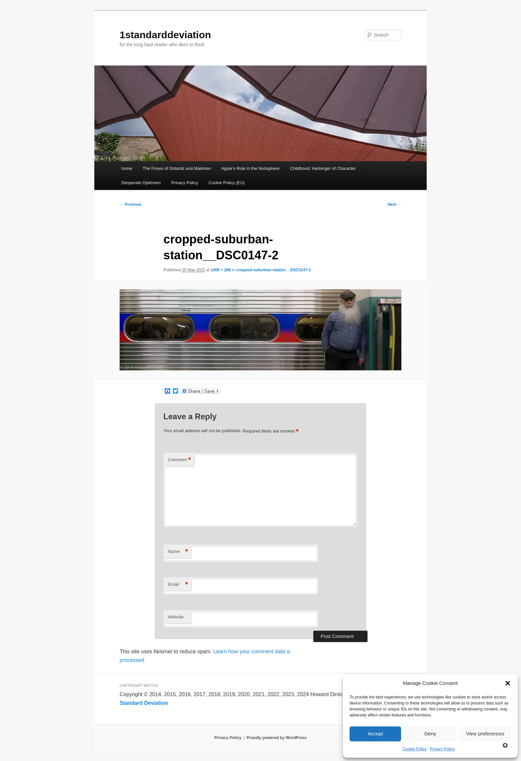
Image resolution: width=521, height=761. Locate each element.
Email (178, 584)
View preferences (485, 733)
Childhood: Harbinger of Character (323, 168)
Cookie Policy (414, 749)
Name (178, 552)
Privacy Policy (442, 749)
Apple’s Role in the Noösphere (250, 168)
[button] (507, 683)
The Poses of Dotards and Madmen (177, 168)
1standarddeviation (165, 34)
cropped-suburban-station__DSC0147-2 (273, 270)
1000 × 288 (221, 270)
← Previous (131, 204)
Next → (394, 204)
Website (176, 616)
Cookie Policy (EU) (227, 182)
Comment (179, 460)
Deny (430, 733)
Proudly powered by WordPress (277, 737)
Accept (375, 733)
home (126, 168)
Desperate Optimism (140, 182)
